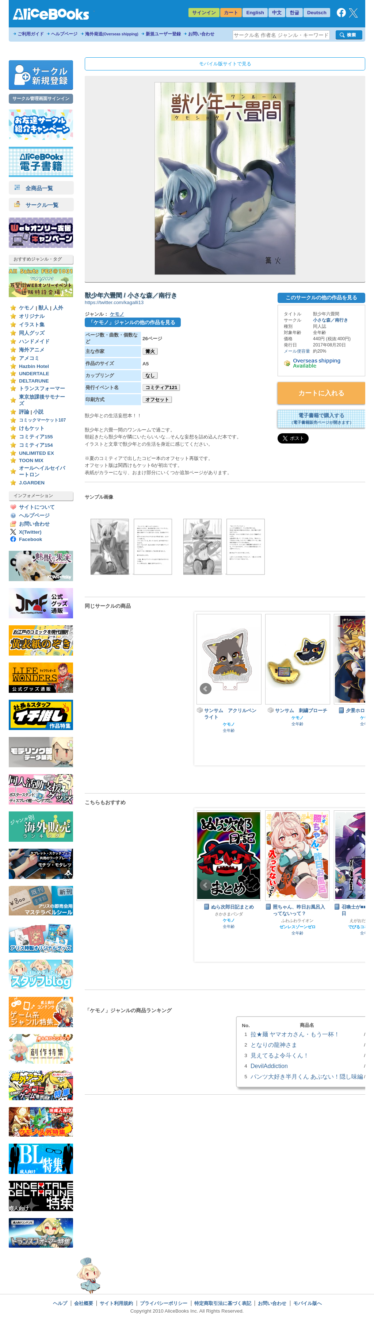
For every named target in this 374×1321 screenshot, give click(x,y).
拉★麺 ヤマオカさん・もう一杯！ (295, 1034)
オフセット (157, 399)
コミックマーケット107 (42, 420)
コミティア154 (36, 445)
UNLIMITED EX (36, 453)
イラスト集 (32, 324)
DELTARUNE (34, 381)
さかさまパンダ (229, 914)
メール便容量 (297, 351)
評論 (24, 412)
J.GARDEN (32, 482)
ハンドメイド (34, 341)
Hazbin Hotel (34, 366)
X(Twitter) (30, 532)
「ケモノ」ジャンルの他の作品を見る (131, 322)
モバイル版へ (307, 1303)
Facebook (30, 539)
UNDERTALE (34, 373)
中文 (277, 12)
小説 (38, 412)
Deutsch (317, 12)
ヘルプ (60, 1303)
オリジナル (32, 316)
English (255, 12)
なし (150, 375)
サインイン (204, 12)
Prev (205, 689)
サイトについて (37, 507)
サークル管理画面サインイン (40, 98)
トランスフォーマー (42, 388)
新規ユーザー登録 (163, 34)
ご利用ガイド (31, 34)
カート (231, 12)
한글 (294, 12)
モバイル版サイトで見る (225, 63)
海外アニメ (32, 350)
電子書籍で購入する (321, 418)
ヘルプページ (64, 34)
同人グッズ (32, 333)
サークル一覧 (36, 205)
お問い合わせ (201, 34)
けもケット (32, 428)
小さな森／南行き (330, 320)
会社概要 (83, 1303)
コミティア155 (36, 436)
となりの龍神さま (274, 1044)
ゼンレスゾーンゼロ (297, 927)
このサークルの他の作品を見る (321, 297)
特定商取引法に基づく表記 (222, 1303)
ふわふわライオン (297, 920)
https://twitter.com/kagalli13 (114, 302)
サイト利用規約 (116, 1303)
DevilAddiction (269, 1066)
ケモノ (26, 308)
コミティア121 (161, 387)
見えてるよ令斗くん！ (280, 1055)
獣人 (43, 308)
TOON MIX (31, 460)
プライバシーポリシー (163, 1303)
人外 (58, 308)
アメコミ (29, 358)
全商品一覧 (33, 188)
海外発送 (111, 34)
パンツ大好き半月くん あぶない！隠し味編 (307, 1076)
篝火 (150, 351)
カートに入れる (321, 393)
